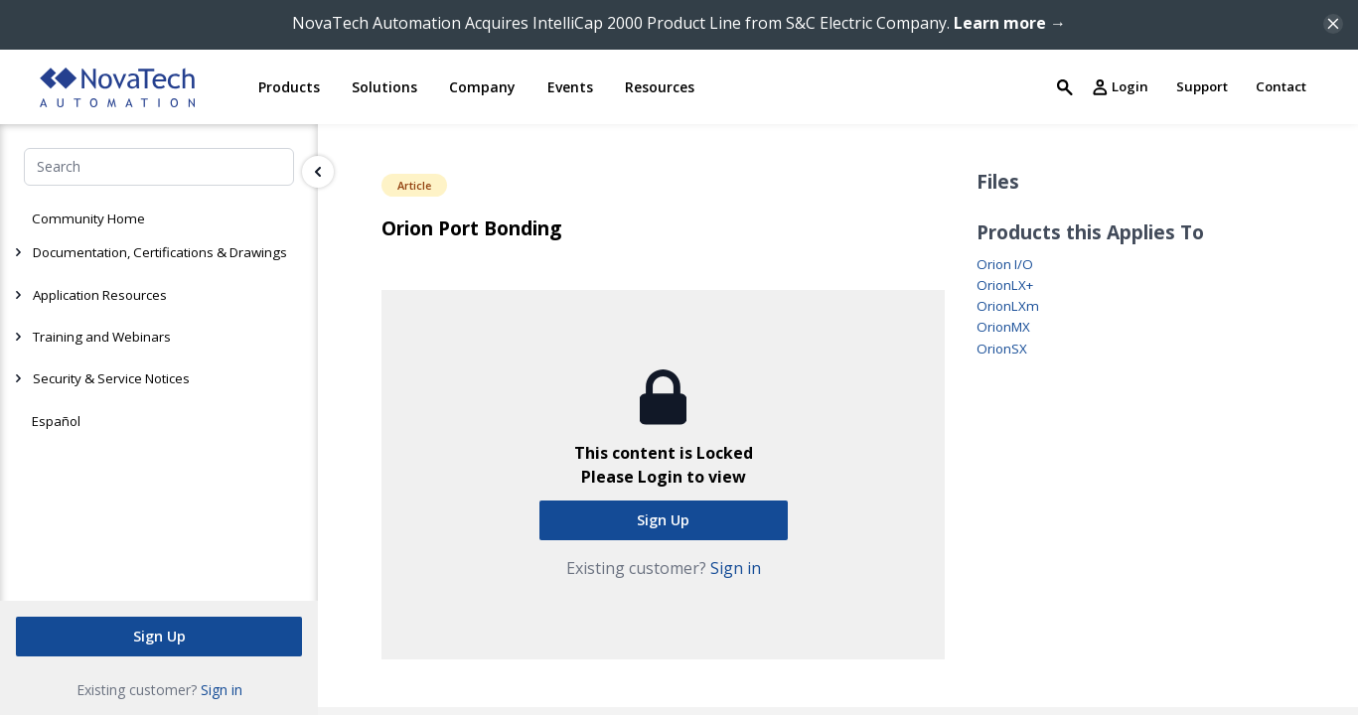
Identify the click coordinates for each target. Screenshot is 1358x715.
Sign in (221, 688)
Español (56, 421)
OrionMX (1003, 327)
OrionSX (1002, 349)
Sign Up (159, 635)
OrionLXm (1008, 306)
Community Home (88, 218)
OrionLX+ (1005, 285)
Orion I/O (1005, 264)
